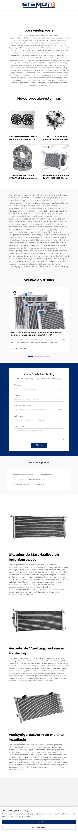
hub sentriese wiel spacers (23, 475)
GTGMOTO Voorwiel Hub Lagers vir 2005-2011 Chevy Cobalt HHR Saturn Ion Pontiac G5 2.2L (55, 138)
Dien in (39, 445)
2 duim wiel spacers (21, 484)
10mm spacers (46, 475)
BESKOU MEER (18, 349)
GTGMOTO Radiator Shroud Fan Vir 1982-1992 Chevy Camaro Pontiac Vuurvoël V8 (55, 177)
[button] (30, 356)
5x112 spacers (18, 479)
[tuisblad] (39, 5)
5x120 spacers (39, 484)
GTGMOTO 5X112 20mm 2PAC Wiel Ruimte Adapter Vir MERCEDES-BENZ (23, 177)
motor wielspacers (36, 479)
